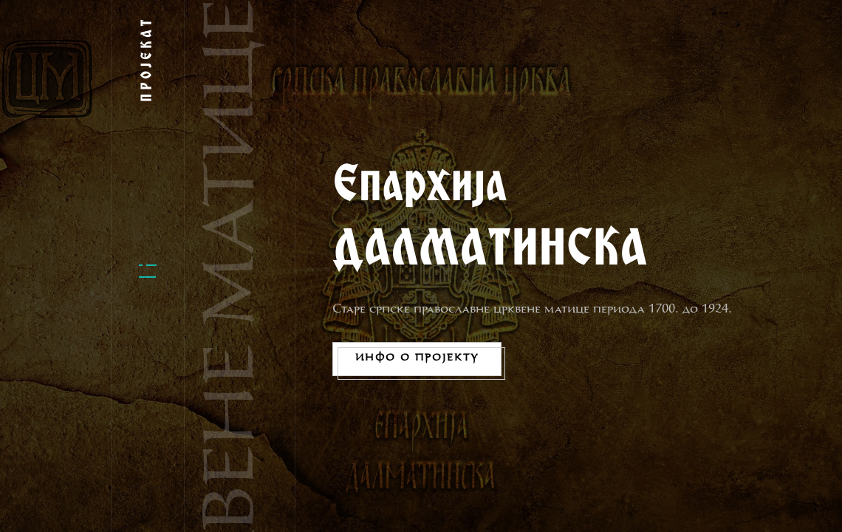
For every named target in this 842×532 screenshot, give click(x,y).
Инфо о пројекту (417, 358)
